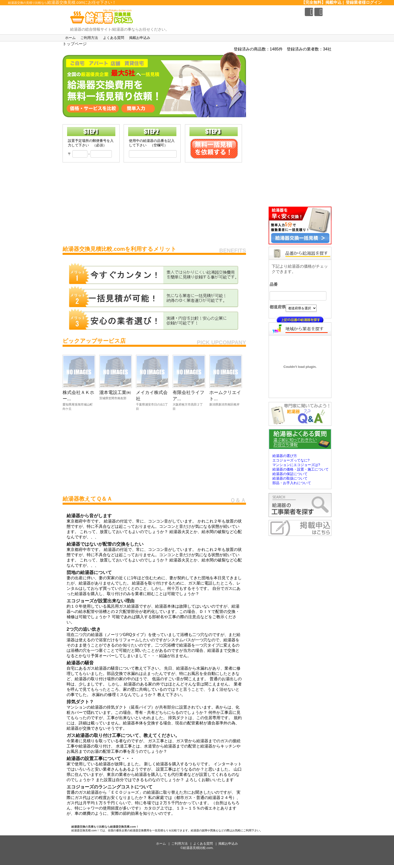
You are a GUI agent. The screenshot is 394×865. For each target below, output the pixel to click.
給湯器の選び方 (284, 456)
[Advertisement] (154, 202)
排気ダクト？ (80, 701)
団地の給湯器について (89, 572)
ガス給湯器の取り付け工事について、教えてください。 (123, 735)
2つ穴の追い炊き (84, 629)
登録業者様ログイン (364, 2)
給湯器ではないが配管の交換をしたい (105, 544)
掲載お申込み (139, 38)
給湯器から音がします (89, 515)
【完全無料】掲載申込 (321, 2)
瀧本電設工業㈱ (115, 392)
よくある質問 (113, 38)
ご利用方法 (89, 38)
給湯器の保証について (290, 474)
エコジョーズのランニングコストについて (110, 786)
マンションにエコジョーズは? (296, 465)
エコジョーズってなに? (291, 460)
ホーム (70, 38)
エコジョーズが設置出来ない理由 (100, 600)
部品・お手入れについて (291, 483)
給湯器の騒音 (80, 662)
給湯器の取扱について (290, 478)
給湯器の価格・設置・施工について (300, 469)
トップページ (75, 44)
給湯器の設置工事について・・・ (100, 758)
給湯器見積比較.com (198, 848)
